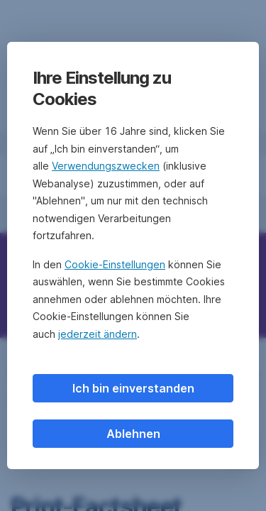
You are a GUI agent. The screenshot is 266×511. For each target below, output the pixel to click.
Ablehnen (133, 434)
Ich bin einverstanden (133, 388)
